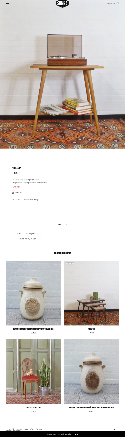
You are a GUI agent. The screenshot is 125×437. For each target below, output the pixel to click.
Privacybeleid (10, 429)
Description (62, 224)
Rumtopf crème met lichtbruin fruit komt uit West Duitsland (33, 329)
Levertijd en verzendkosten (25, 429)
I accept (76, 434)
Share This (16, 193)
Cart (116, 3)
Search (109, 3)
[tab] (62, 224)
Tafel (31, 200)
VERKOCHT (91, 329)
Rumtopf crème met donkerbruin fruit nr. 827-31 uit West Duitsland (91, 407)
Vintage (36, 200)
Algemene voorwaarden (13, 430)
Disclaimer (39, 429)
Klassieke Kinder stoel (33, 407)
